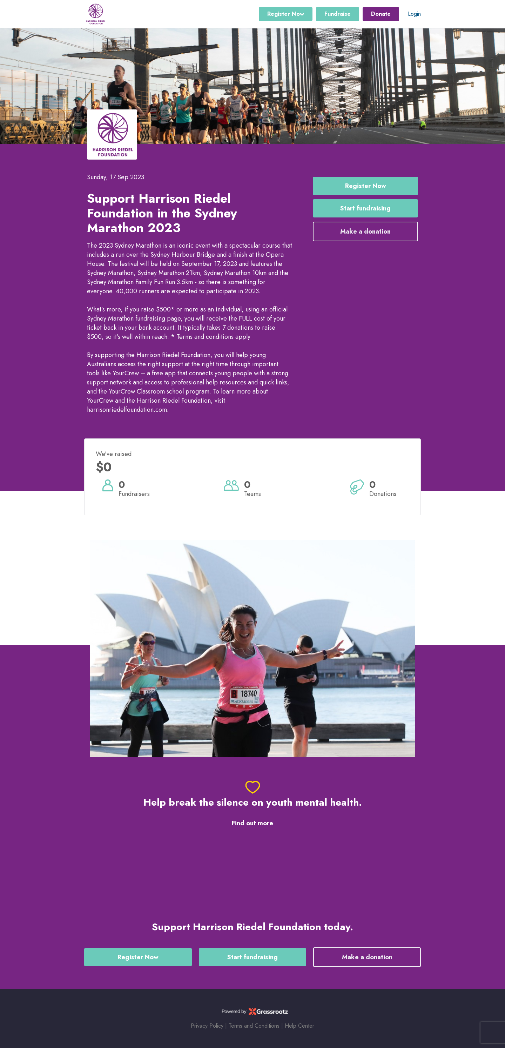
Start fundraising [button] (365, 208)
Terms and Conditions (254, 1026)
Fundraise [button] (337, 14)
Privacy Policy (207, 1026)
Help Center (299, 1026)
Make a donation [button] (365, 231)
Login (414, 14)
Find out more (252, 823)
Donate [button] (381, 14)
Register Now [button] (285, 14)
